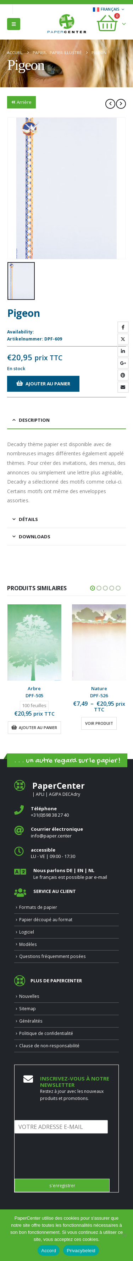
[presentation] (68, 1167)
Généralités (31, 1021)
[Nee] (124, 1235)
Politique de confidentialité (46, 1033)
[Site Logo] (66, 24)
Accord (48, 1250)
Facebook (123, 327)
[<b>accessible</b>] (66, 853)
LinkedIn (123, 351)
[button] (13, 24)
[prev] (110, 104)
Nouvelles (29, 996)
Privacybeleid (81, 1250)
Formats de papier (38, 907)
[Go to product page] (34, 642)
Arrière (21, 102)
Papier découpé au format (45, 919)
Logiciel (26, 932)
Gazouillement (123, 339)
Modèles (28, 944)
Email (123, 387)
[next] (121, 104)
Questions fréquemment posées (52, 956)
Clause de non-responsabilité (49, 1045)
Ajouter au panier (48, 383)
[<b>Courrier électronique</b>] (66, 832)
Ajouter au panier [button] (38, 727)
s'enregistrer (62, 1185)
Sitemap (27, 1008)
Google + (123, 363)
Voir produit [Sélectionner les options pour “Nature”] (99, 723)
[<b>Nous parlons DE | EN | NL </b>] (66, 874)
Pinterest (123, 375)
